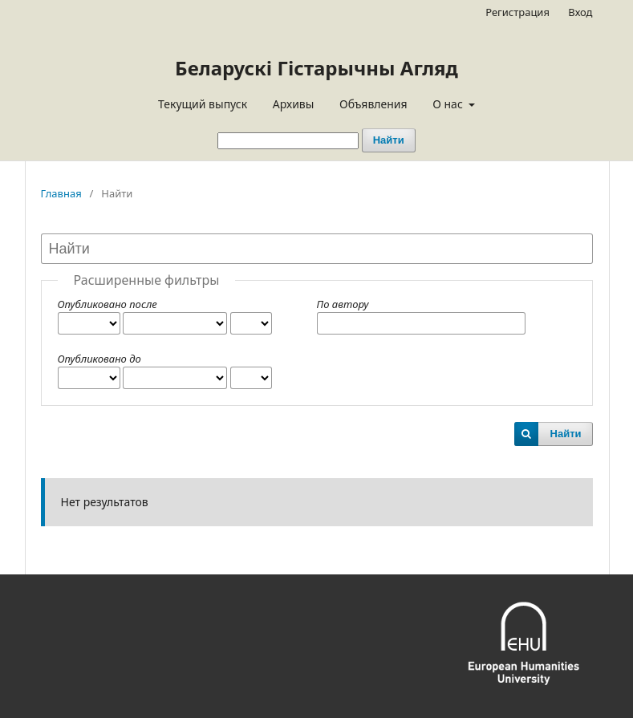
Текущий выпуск (202, 104)
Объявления (373, 104)
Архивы (293, 104)
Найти (388, 140)
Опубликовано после (107, 304)
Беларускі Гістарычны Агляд (316, 68)
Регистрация (517, 12)
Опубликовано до (99, 358)
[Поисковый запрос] (288, 140)
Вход (580, 12)
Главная (61, 193)
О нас (448, 104)
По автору (343, 304)
